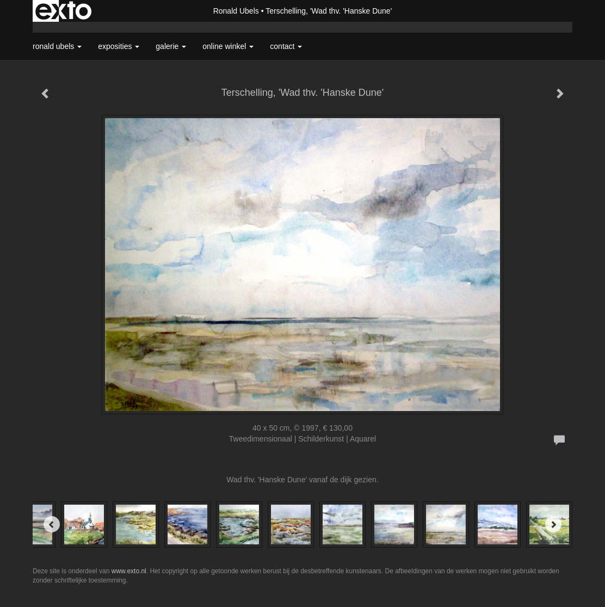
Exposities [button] (118, 46)
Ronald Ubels (236, 11)
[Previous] (52, 524)
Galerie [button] (171, 46)
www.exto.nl (129, 571)
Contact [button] (286, 46)
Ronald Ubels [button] (57, 46)
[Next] (553, 524)
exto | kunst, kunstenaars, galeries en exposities (63, 11)
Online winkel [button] (228, 46)
